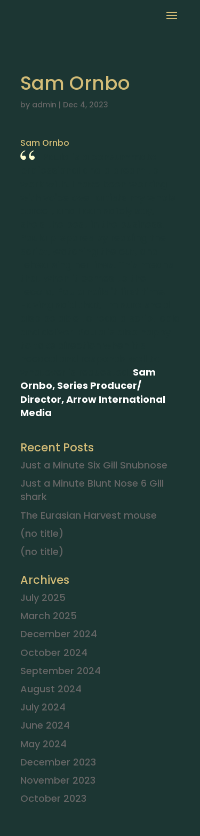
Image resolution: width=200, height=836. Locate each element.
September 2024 (60, 670)
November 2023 (57, 780)
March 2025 (48, 615)
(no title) (41, 533)
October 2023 (53, 798)
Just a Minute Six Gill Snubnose (93, 465)
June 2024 (45, 725)
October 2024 (53, 652)
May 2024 (43, 744)
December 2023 (58, 762)
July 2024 (43, 707)
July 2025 (43, 597)
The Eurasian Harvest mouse (88, 515)
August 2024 (51, 689)
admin (44, 104)
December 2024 (58, 633)
